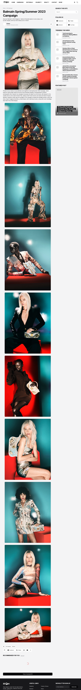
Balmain (13, 646)
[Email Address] (62, 686)
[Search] (76, 2)
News (42, 688)
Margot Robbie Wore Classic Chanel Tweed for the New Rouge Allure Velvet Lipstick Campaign (70, 77)
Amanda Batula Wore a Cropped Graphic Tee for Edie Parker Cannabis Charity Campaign (69, 59)
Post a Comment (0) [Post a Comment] (28, 674)
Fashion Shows (44, 686)
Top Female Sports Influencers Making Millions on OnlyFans (70, 35)
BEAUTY (46, 2)
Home (4, 8)
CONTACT (54, 2)
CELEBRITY (38, 2)
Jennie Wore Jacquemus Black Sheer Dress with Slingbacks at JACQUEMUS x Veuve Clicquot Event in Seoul (70, 68)
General (31, 688)
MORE (60, 2)
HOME (13, 2)
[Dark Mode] (74, 2)
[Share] (51, 24)
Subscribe (74, 686)
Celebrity (31, 686)
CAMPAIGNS (20, 2)
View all (22, 655)
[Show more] (30, 650)
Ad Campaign (9, 8)
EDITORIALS (29, 2)
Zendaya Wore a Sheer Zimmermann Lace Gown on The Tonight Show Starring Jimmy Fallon (70, 50)
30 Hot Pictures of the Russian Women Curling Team (69, 42)
